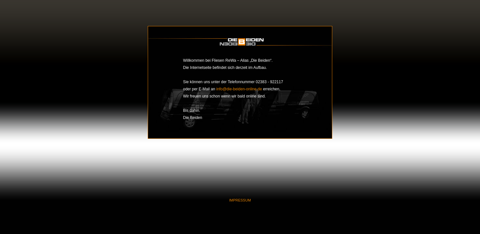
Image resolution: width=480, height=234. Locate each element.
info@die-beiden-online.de (239, 89)
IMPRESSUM (240, 200)
